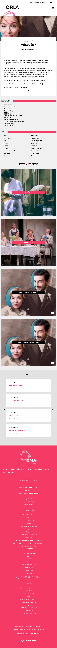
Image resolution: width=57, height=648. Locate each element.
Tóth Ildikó (7, 113)
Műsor (5, 469)
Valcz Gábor (35, 146)
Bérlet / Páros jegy (9, 472)
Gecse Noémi (8, 125)
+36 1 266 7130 (29, 520)
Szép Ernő (34, 135)
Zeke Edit (34, 143)
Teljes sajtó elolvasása (14, 389)
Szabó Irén (7, 117)
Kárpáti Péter (35, 138)
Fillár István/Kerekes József (13, 115)
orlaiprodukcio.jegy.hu (28, 502)
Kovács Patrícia (9, 105)
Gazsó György (8, 111)
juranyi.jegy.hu (28, 504)
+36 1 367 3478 (29, 487)
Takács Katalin (9, 109)
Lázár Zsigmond (36, 140)
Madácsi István (9, 123)
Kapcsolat (38, 469)
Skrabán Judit (35, 151)
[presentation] (4, 410)
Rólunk (29, 469)
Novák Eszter (35, 153)
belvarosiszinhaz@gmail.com (29, 526)
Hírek (12, 469)
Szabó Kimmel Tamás (11, 107)
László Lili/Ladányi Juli (11, 119)
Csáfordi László (36, 148)
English (47, 469)
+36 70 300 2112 (28, 490)
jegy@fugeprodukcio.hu (29, 564)
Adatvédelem (38, 627)
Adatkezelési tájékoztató (24, 627)
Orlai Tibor (34, 156)
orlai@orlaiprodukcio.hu (31, 493)
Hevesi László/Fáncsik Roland (14, 121)
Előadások (20, 469)
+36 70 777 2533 (29, 559)
